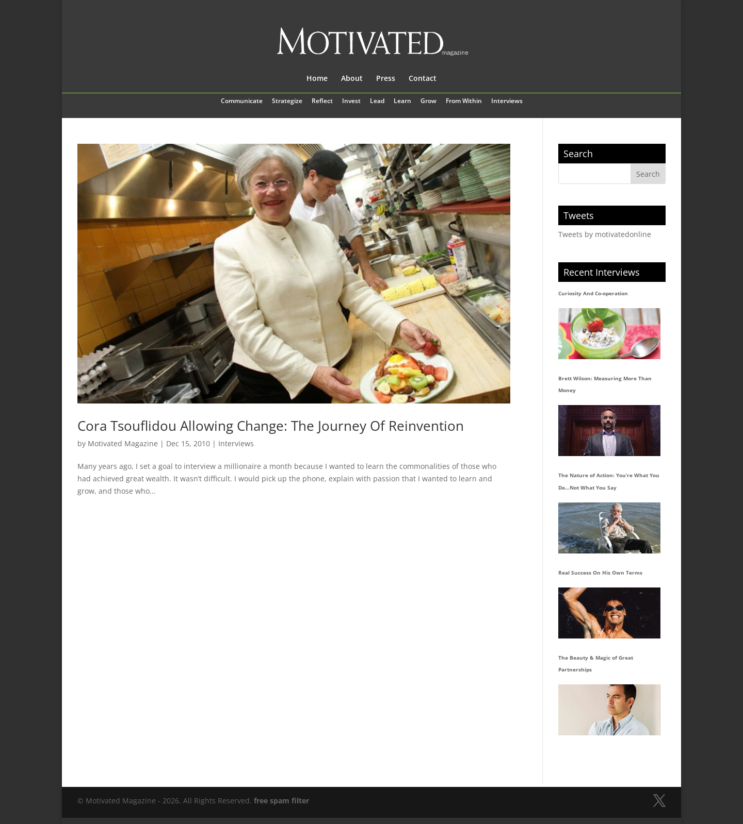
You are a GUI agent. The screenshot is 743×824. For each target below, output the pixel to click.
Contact (423, 79)
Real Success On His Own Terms (600, 572)
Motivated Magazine (123, 443)
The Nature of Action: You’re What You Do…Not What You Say (608, 481)
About (352, 79)
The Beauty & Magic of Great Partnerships (595, 664)
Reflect (322, 101)
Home (317, 79)
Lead (377, 101)
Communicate (242, 101)
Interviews (507, 101)
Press (385, 79)
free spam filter (281, 800)
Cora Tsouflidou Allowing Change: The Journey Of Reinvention (270, 425)
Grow (429, 101)
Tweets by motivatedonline (604, 234)
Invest (351, 101)
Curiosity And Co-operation (593, 293)
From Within (464, 101)
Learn (402, 101)
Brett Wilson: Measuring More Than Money (605, 384)
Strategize (287, 101)
